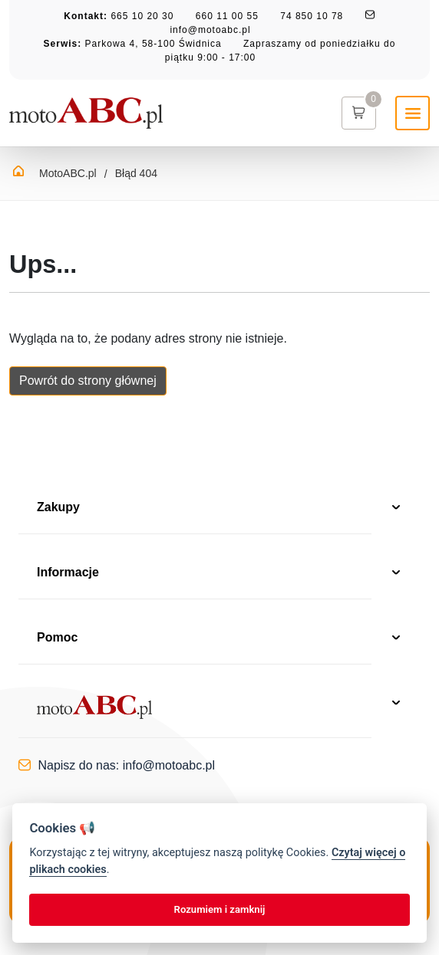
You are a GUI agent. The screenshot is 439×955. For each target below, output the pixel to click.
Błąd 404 (136, 173)
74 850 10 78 (311, 16)
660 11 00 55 (227, 16)
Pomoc (219, 639)
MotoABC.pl (68, 173)
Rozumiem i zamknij (220, 909)
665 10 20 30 (142, 16)
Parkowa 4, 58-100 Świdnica (153, 43)
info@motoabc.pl (210, 30)
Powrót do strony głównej (88, 380)
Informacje (219, 574)
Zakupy (219, 508)
